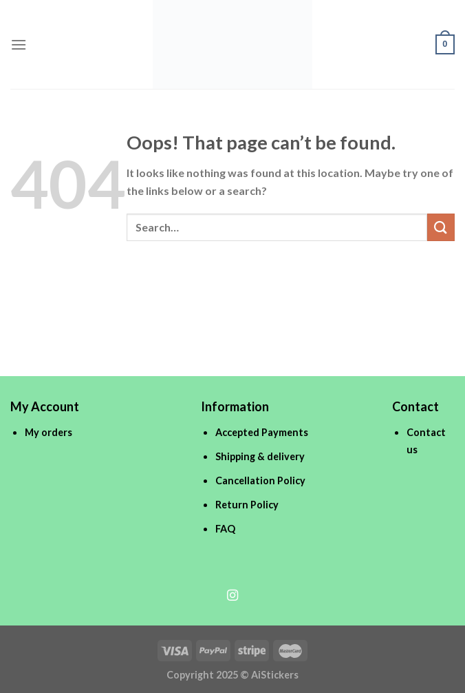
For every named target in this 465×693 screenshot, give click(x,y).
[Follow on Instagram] (232, 596)
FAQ (225, 529)
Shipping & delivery (260, 456)
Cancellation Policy (260, 480)
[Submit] (441, 227)
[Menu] (18, 44)
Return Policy (247, 504)
